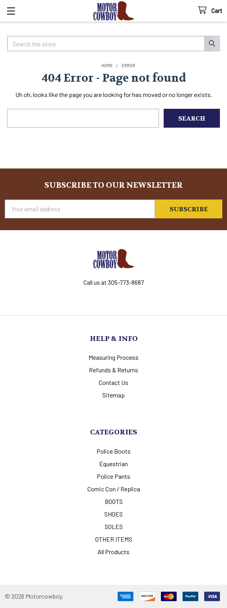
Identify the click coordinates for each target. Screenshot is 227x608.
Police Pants (113, 476)
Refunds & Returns (113, 370)
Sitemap (113, 395)
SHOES (113, 514)
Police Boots (113, 451)
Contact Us (113, 382)
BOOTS (114, 501)
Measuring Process (113, 357)
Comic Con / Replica (113, 489)
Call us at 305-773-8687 (113, 282)
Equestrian (113, 463)
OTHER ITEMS (113, 539)
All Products (113, 551)
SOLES (114, 526)
